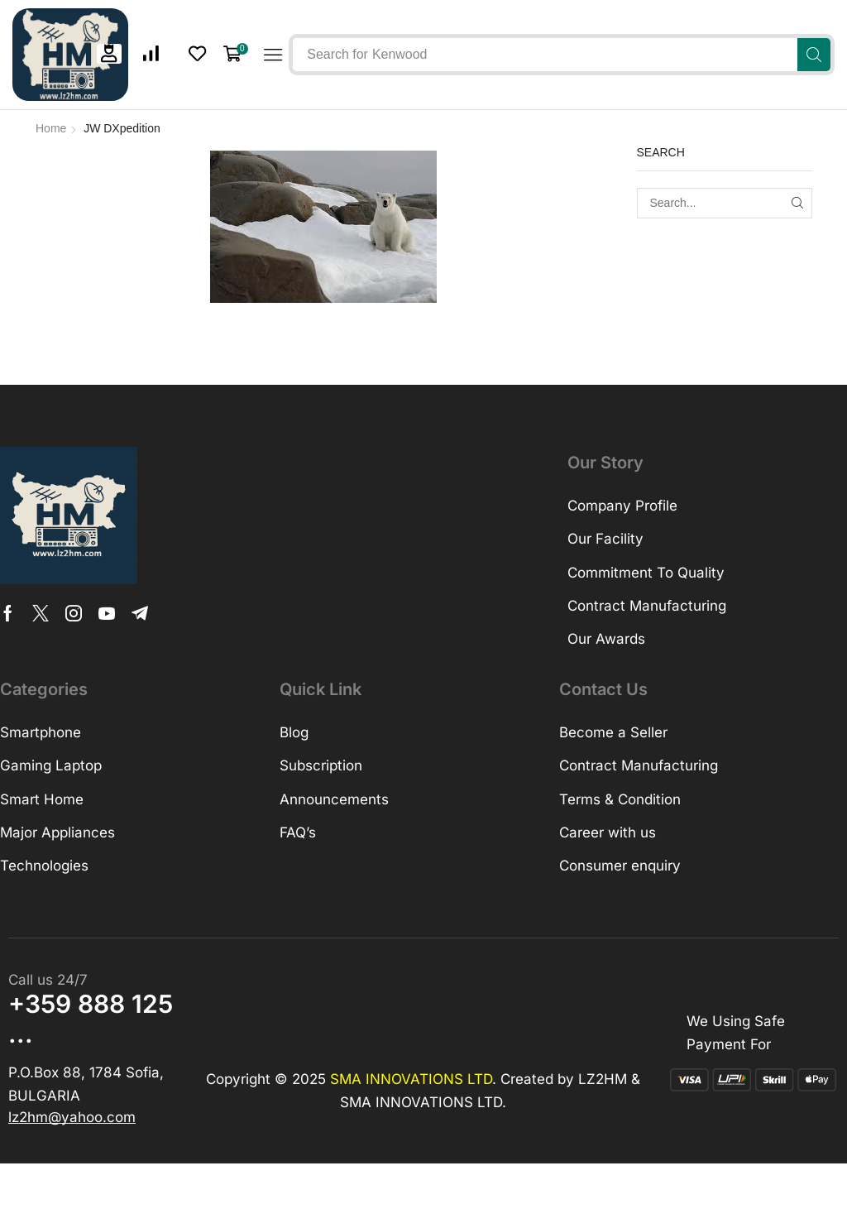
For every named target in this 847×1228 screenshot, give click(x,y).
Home (51, 128)
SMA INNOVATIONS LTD (411, 1079)
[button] (109, 53)
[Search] (813, 54)
